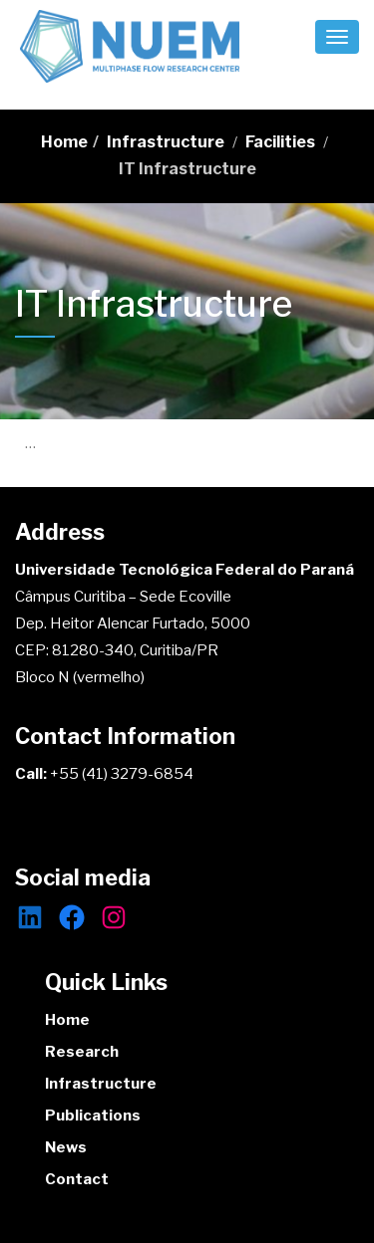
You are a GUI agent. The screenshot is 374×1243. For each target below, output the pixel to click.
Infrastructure (165, 141)
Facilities (280, 141)
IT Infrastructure (187, 168)
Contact (77, 1179)
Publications (93, 1115)
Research (82, 1052)
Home (64, 141)
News (66, 1147)
